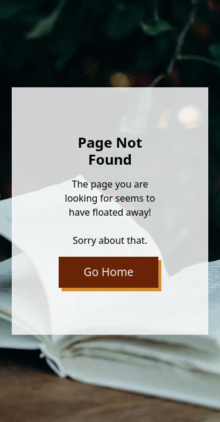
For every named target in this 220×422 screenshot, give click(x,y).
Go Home (109, 272)
